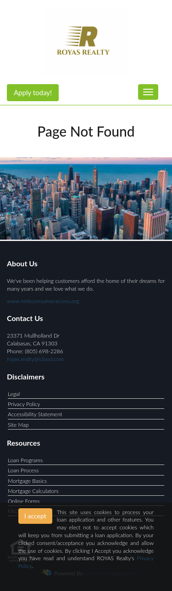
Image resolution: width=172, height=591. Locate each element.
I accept (35, 516)
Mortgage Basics (27, 480)
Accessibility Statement (35, 414)
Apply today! (33, 92)
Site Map (18, 424)
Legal (14, 393)
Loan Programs (25, 460)
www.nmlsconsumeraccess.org (43, 301)
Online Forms (23, 501)
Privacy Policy (24, 404)
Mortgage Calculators (33, 491)
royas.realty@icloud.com (35, 359)
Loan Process (23, 470)
